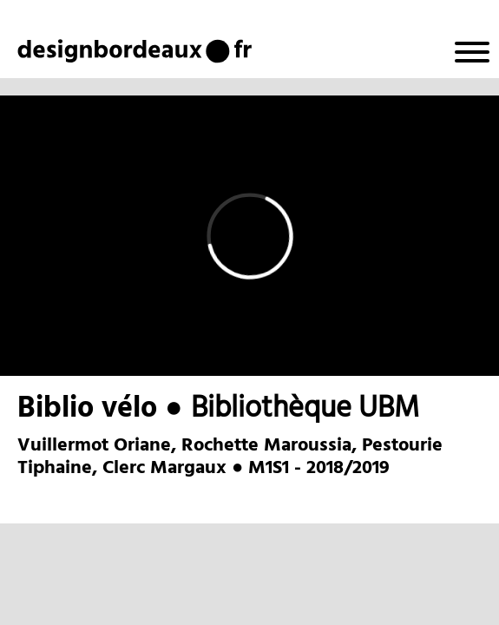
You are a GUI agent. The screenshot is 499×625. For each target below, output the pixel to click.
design (62, 50)
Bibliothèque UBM (305, 409)
